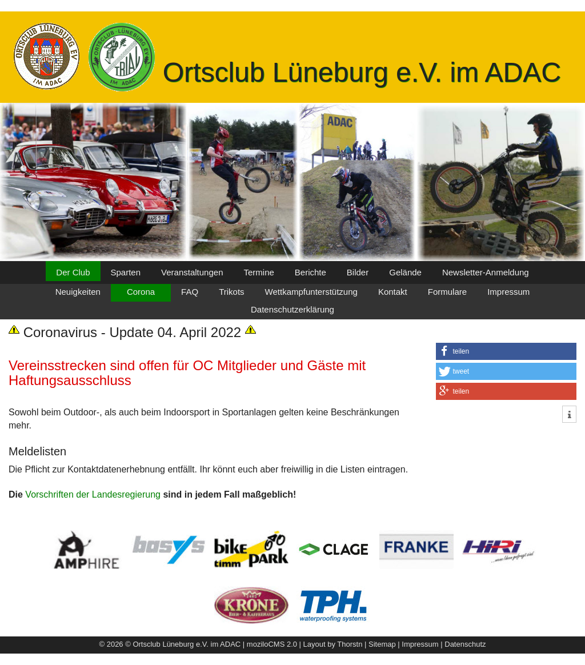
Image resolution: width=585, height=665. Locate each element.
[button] (506, 351)
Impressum (508, 292)
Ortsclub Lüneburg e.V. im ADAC (362, 72)
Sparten (126, 272)
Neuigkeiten (78, 292)
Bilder (357, 272)
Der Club (73, 272)
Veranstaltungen (192, 272)
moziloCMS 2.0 (272, 644)
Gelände (405, 272)
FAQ (189, 292)
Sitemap (382, 644)
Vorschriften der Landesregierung (93, 494)
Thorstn (349, 644)
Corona (141, 292)
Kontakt (392, 292)
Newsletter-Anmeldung (485, 272)
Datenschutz (465, 644)
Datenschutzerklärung (292, 309)
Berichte (310, 272)
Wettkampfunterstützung (311, 292)
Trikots (231, 292)
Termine (258, 272)
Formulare (447, 292)
